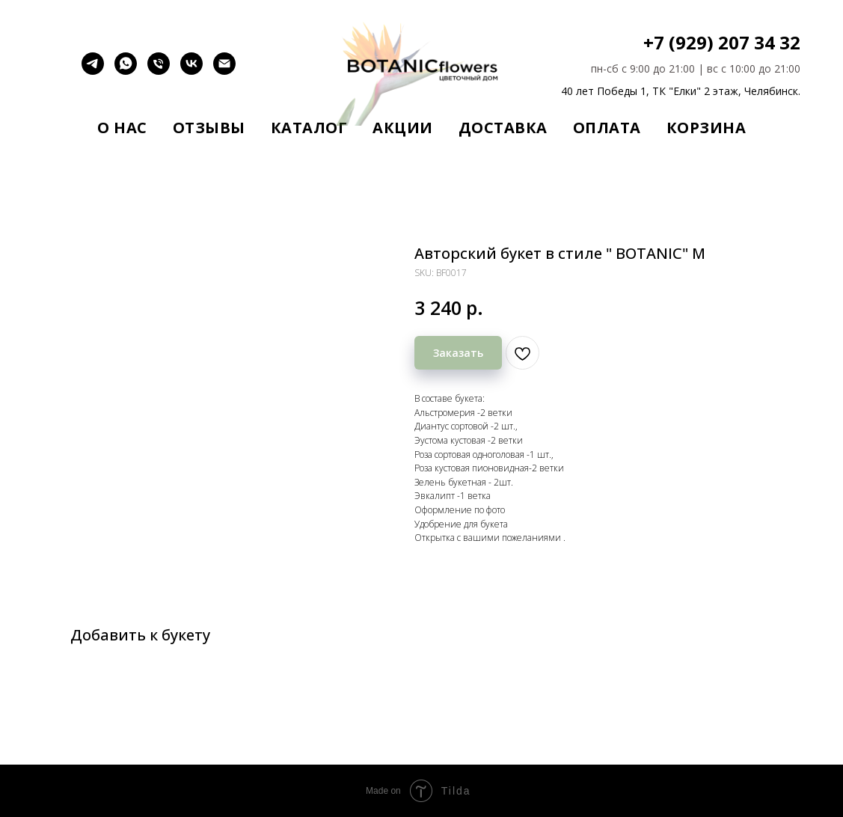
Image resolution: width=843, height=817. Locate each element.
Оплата (607, 127)
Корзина (706, 127)
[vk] (191, 70)
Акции (403, 127)
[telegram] (93, 70)
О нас (122, 127)
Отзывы (209, 127)
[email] (224, 70)
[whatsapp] (125, 70)
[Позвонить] (158, 70)
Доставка (503, 127)
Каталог (309, 127)
